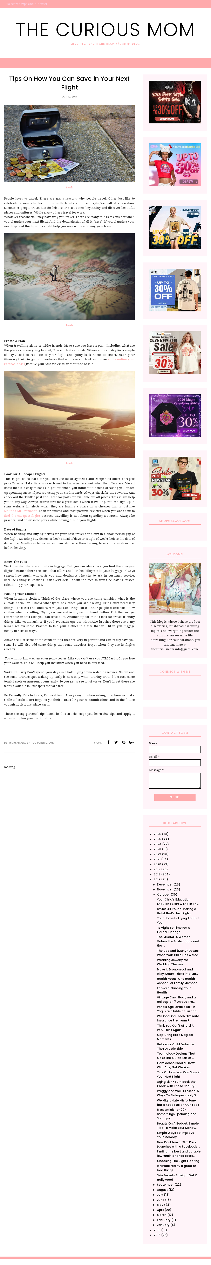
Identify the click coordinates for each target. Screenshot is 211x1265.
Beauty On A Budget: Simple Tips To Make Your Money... (178, 1125)
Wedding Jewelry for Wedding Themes (172, 962)
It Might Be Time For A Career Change (173, 930)
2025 (157, 839)
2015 (157, 1235)
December (165, 884)
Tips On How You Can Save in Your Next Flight (178, 1074)
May (160, 1205)
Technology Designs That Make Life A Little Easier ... (176, 1055)
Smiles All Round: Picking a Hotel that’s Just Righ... (176, 911)
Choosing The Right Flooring (178, 1161)
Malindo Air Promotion (21, 511)
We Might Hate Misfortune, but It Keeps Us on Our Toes (178, 1102)
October (163, 894)
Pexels (69, 187)
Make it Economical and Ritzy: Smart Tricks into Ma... (177, 971)
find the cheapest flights (22, 515)
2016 (157, 1230)
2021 (157, 859)
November (165, 889)
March (161, 1215)
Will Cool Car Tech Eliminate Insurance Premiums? (178, 1018)
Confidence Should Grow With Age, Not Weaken (176, 1065)
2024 (157, 844)
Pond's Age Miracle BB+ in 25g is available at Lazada (177, 1009)
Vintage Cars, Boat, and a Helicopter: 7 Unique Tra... (176, 999)
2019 (157, 869)
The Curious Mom (105, 30)
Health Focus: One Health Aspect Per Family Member (177, 981)
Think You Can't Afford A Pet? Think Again (175, 1028)
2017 (157, 879)
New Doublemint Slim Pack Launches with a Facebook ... (178, 1144)
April (160, 1210)
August (162, 1190)
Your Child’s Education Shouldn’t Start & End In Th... (177, 901)
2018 (157, 874)
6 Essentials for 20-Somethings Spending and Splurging (176, 1114)
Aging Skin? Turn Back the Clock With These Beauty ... (177, 1084)
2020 (157, 864)
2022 (157, 854)
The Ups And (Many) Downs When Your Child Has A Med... (178, 953)
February (163, 1220)
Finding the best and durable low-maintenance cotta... (178, 1153)
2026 (157, 834)
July (160, 1195)
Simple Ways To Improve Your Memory (175, 1135)
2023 (157, 849)
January (163, 1225)
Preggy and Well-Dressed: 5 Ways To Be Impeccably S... (178, 1093)
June (160, 1200)
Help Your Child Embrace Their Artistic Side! (175, 1046)
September (165, 1185)
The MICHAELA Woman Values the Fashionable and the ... (178, 941)
